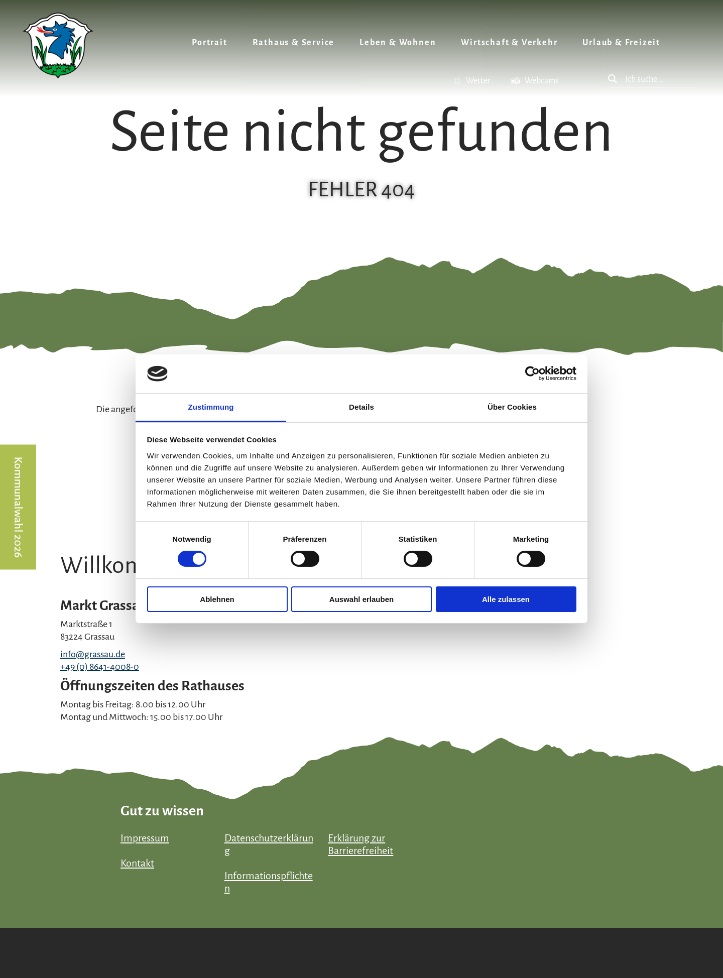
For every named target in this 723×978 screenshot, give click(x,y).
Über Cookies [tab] (512, 407)
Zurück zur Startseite (58, 45)
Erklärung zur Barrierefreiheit (360, 844)
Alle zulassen (506, 599)
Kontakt (137, 863)
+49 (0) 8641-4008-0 (99, 667)
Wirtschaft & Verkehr (509, 42)
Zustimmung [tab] (211, 407)
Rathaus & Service (294, 42)
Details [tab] (361, 407)
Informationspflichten (268, 882)
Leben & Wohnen (397, 42)
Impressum (144, 837)
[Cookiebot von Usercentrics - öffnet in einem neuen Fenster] (532, 373)
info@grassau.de (92, 654)
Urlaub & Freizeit (621, 42)
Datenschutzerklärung (268, 844)
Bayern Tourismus (612, 934)
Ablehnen (217, 599)
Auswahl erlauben (361, 599)
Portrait (209, 42)
